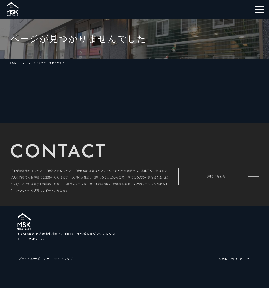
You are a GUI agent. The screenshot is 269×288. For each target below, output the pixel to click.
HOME (14, 63)
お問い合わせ (216, 177)
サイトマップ (63, 258)
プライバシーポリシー (34, 258)
